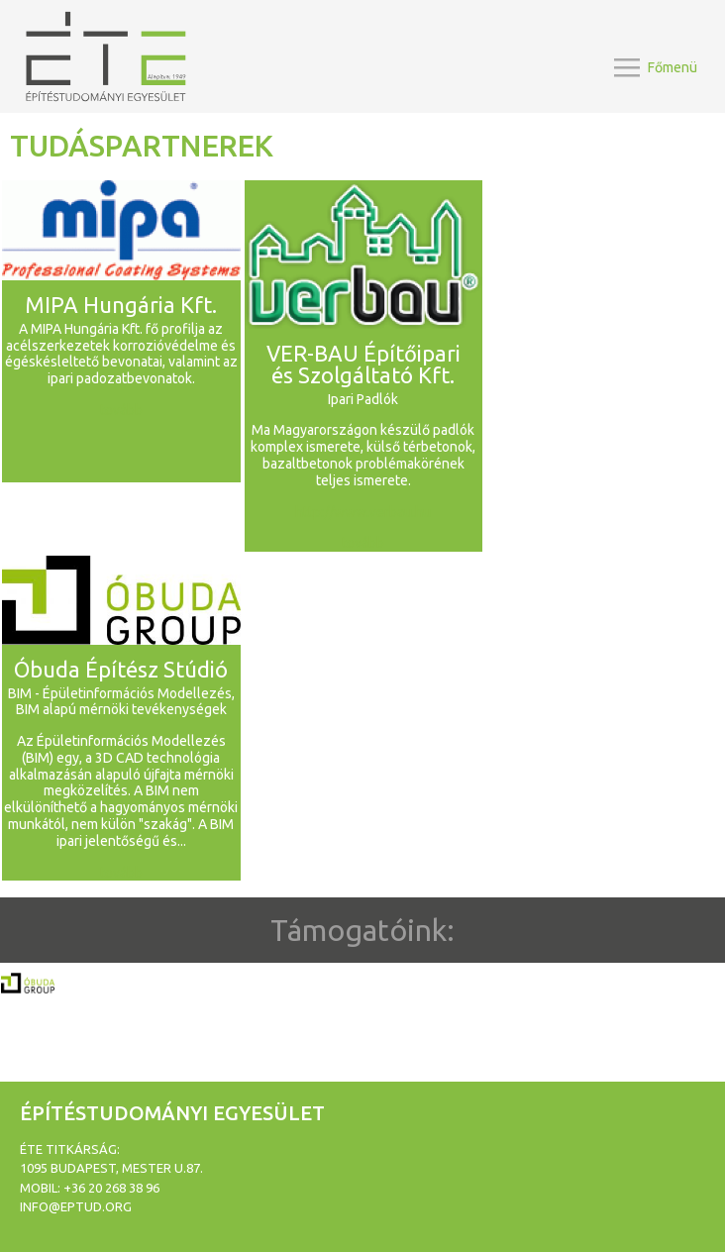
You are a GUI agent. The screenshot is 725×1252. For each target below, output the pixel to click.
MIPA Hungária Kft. (121, 304)
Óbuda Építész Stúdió (121, 669)
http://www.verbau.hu (363, 512)
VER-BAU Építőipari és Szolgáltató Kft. (363, 364)
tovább (121, 410)
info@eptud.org (76, 1206)
